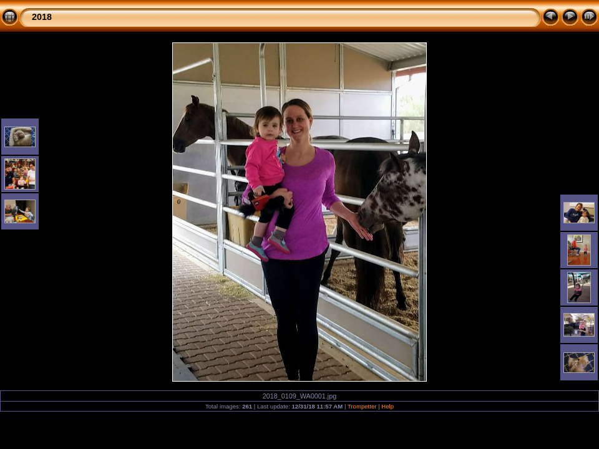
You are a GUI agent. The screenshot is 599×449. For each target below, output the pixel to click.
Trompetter (362, 406)
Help (387, 406)
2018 (42, 17)
